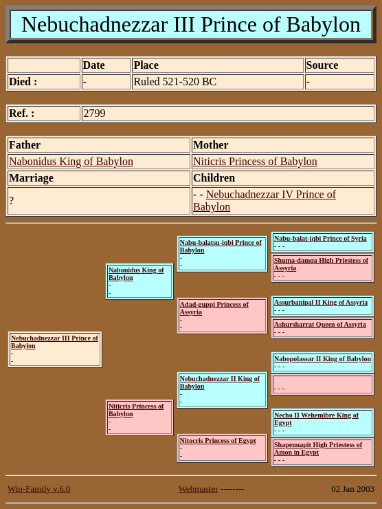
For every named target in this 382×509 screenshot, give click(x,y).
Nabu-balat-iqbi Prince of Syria (320, 238)
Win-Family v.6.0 (39, 489)
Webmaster (198, 489)
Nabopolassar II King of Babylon (322, 358)
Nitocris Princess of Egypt (218, 440)
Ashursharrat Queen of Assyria (320, 324)
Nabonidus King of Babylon (71, 161)
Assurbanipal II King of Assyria (321, 302)
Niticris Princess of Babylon (255, 161)
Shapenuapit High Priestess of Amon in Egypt (318, 448)
